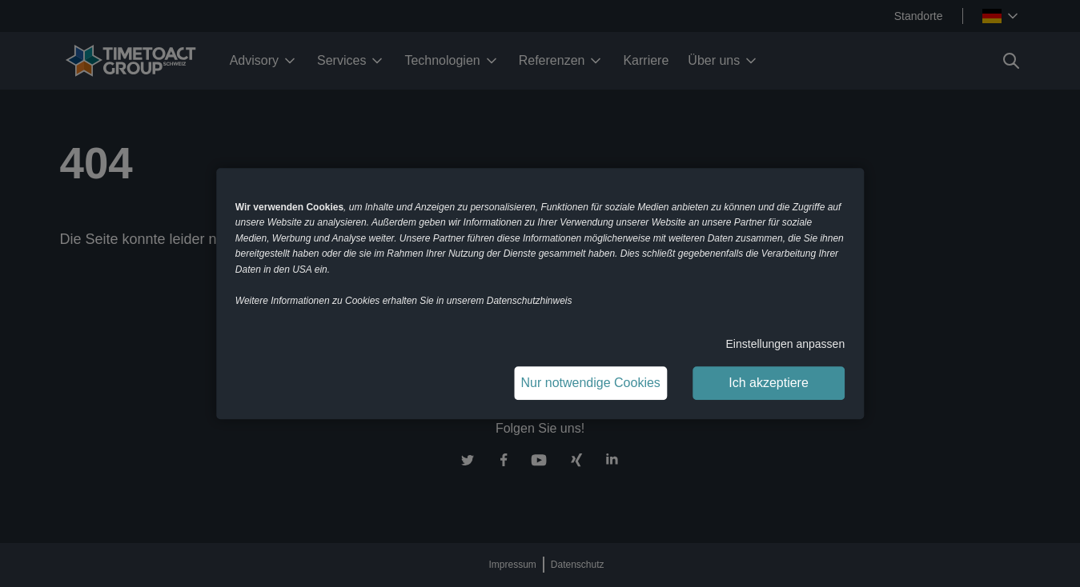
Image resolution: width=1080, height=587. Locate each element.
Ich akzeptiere (769, 382)
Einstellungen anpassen (785, 343)
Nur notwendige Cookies (590, 382)
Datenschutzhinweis (529, 300)
